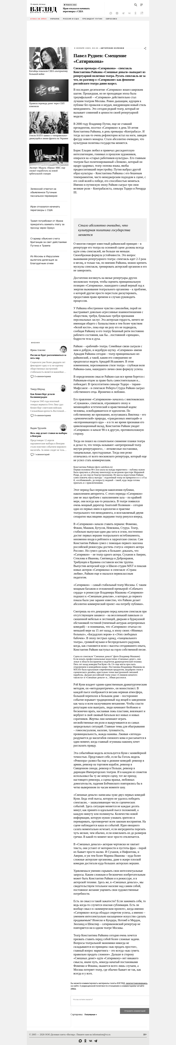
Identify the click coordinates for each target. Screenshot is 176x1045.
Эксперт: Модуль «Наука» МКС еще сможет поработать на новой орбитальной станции (47, 170)
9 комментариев (42, 415)
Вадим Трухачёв (38, 428)
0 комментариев (42, 376)
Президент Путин (92, 19)
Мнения (35, 343)
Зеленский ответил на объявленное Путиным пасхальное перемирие (43, 192)
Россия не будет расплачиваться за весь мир (48, 356)
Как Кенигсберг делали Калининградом (42, 395)
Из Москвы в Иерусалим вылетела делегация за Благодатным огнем (44, 260)
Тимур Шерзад (37, 389)
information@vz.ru (101, 1034)
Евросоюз (111, 19)
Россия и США (71, 19)
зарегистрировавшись (137, 983)
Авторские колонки (112, 48)
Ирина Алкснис (38, 350)
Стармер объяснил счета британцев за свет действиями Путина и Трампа (48, 242)
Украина (55, 19)
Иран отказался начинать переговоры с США (76, 10)
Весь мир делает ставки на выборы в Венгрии (48, 434)
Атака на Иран (38, 19)
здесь (73, 988)
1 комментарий (41, 454)
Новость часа (71, 5)
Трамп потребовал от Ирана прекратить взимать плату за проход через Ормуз (47, 224)
